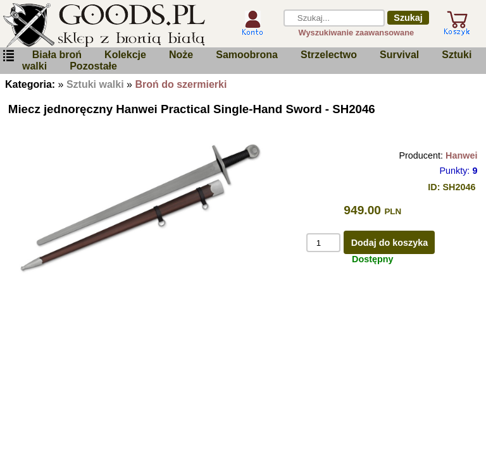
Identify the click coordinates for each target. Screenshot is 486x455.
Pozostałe (93, 66)
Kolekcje (125, 54)
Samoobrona (247, 54)
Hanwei (461, 155)
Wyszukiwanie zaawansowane (356, 32)
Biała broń (57, 54)
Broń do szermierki (181, 84)
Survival (399, 54)
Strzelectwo (329, 54)
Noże (181, 54)
